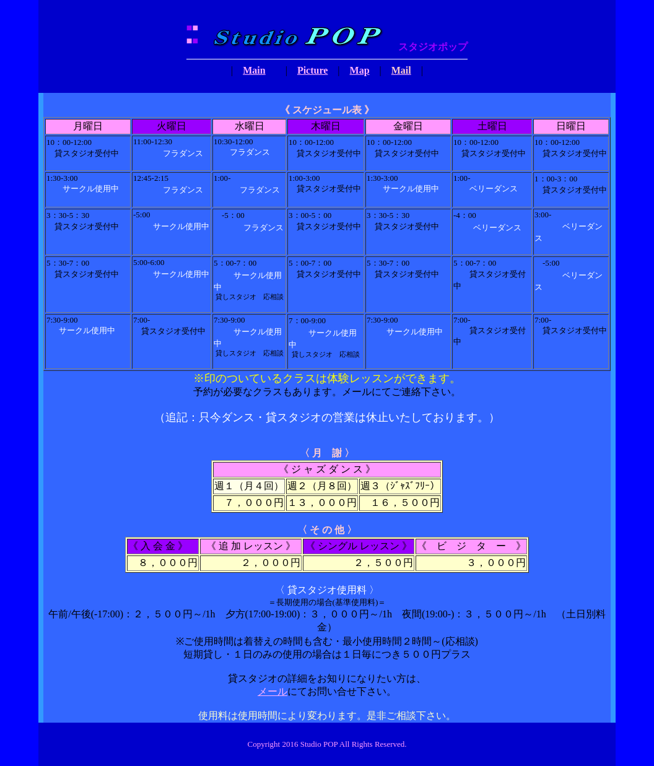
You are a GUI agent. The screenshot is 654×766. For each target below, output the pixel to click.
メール (272, 691)
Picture (312, 70)
